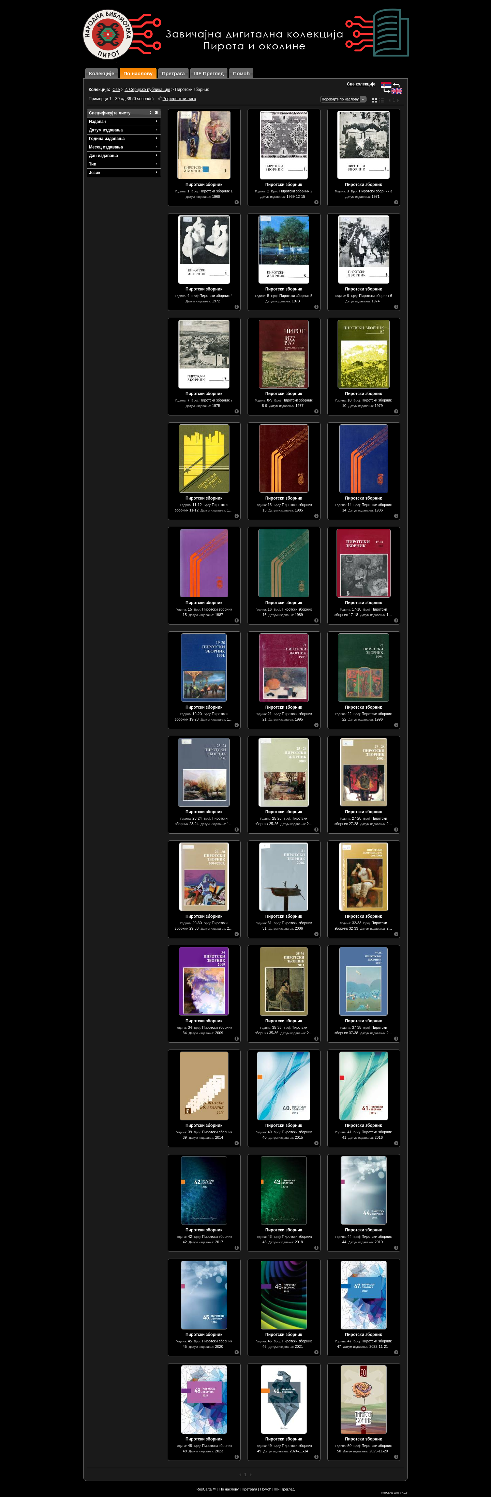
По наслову (138, 73)
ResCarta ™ (206, 1489)
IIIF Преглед (209, 73)
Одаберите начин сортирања (363, 99)
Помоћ (241, 73)
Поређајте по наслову (340, 99)
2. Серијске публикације (147, 89)
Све (116, 89)
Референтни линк (179, 98)
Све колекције (361, 84)
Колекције (101, 73)
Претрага (173, 73)
